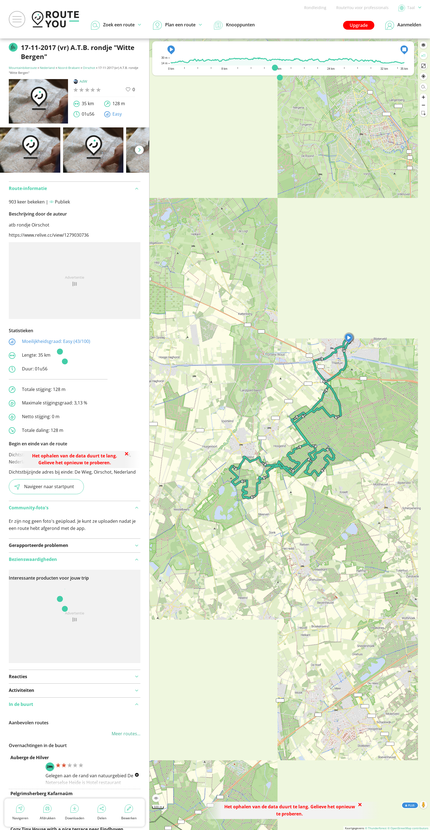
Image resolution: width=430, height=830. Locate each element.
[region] (289, 434)
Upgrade (359, 25)
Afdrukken (47, 812)
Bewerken (129, 812)
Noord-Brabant (69, 68)
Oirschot (89, 68)
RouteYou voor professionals (362, 7)
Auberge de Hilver (29, 757)
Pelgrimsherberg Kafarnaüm (41, 793)
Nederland (47, 68)
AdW (80, 81)
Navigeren (20, 812)
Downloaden (74, 812)
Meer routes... (126, 734)
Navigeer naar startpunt (44, 487)
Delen (101, 812)
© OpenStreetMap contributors (407, 828)
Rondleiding (315, 7)
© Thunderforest (376, 828)
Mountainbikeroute (23, 68)
